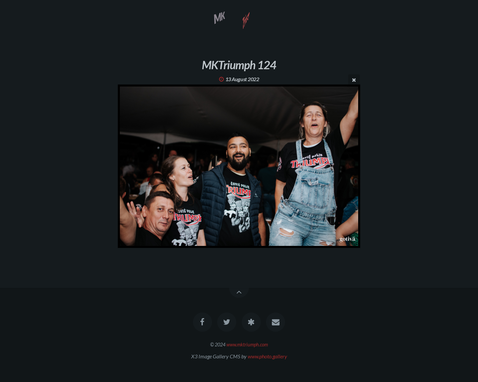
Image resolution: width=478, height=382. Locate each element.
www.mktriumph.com (247, 344)
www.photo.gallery (267, 356)
